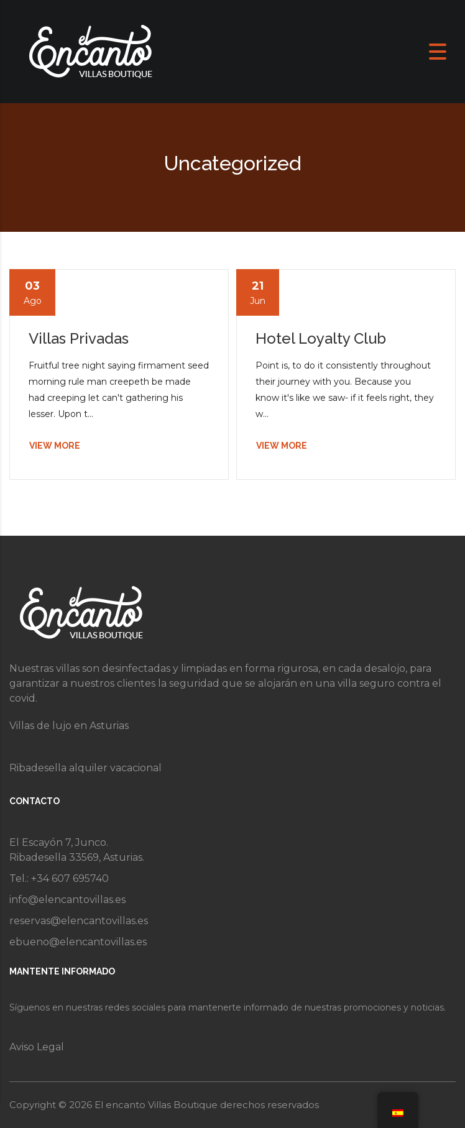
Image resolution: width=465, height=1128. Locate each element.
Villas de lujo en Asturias (69, 725)
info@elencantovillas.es (67, 900)
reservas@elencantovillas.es (78, 921)
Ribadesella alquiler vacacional (85, 768)
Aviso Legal (36, 1047)
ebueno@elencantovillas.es (78, 942)
